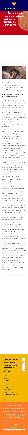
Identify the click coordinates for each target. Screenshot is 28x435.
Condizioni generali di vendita (11, 394)
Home (5, 378)
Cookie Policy (7, 391)
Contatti (6, 382)
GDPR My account (8, 393)
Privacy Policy (7, 389)
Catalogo (6, 387)
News (5, 384)
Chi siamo (6, 380)
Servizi (5, 385)
